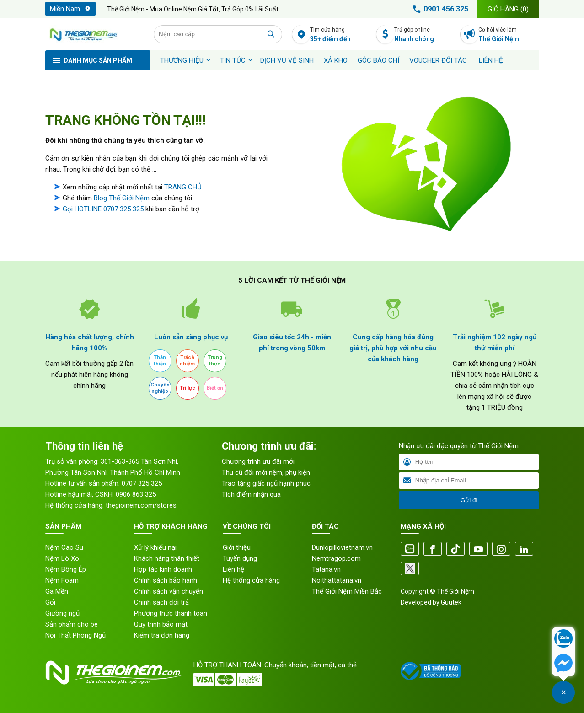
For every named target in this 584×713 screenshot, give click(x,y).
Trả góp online (424, 35)
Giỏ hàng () (508, 9)
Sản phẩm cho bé (71, 624)
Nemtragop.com (336, 558)
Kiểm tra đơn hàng (161, 635)
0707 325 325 (142, 483)
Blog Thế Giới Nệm (122, 198)
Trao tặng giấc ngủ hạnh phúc (266, 483)
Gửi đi (469, 500)
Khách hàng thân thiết (166, 558)
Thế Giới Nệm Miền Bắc (347, 591)
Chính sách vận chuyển (168, 591)
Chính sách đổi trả (161, 602)
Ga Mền (56, 591)
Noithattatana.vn (336, 580)
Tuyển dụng (240, 558)
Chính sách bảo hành (165, 580)
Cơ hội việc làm (508, 35)
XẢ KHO (336, 60)
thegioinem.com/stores (141, 505)
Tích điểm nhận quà (251, 494)
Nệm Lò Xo (62, 558)
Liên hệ (491, 60)
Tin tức (233, 60)
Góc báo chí (378, 60)
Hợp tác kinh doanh (163, 569)
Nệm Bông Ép (65, 569)
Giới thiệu (237, 547)
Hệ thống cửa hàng (251, 580)
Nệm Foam (62, 580)
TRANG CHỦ (183, 187)
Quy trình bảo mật (161, 624)
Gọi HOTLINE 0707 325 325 (103, 209)
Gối (50, 602)
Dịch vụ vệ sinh (287, 60)
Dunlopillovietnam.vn (342, 547)
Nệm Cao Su (64, 547)
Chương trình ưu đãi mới (258, 461)
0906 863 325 (136, 494)
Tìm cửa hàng (340, 35)
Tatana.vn (326, 569)
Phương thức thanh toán (170, 613)
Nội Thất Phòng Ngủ (75, 635)
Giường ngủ (62, 613)
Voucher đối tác (438, 60)
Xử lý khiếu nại (155, 547)
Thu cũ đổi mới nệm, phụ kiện (266, 472)
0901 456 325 (439, 9)
